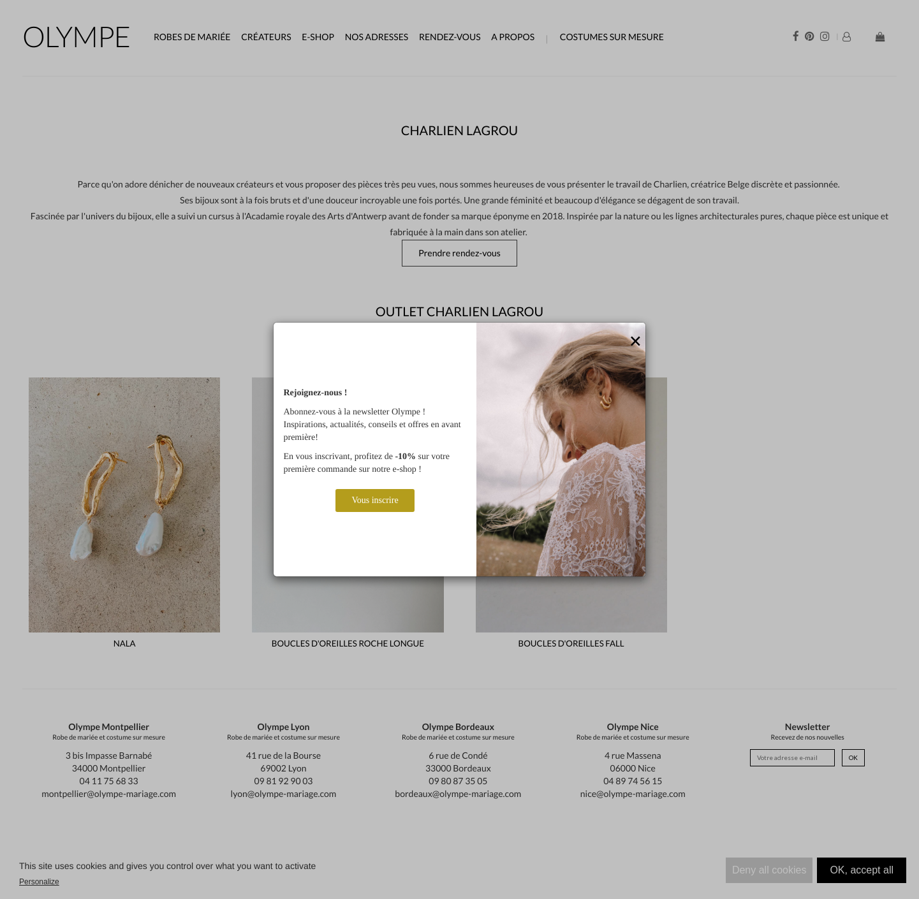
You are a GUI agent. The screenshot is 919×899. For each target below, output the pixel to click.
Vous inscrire (374, 500)
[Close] (635, 342)
